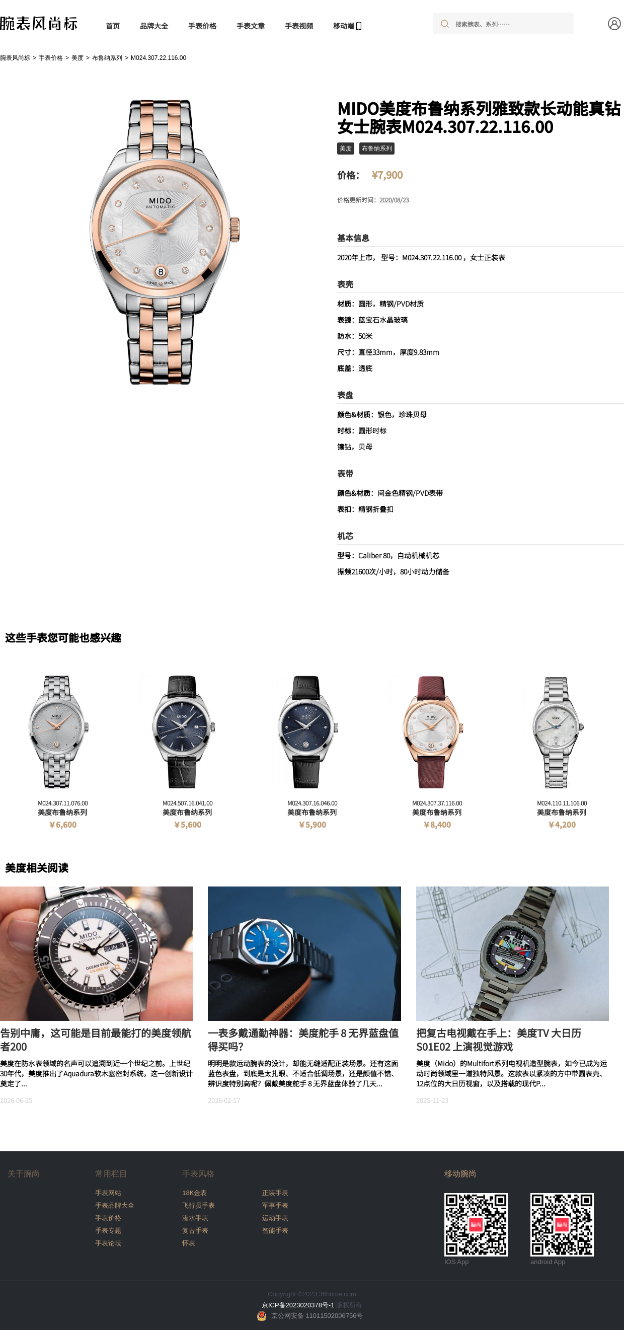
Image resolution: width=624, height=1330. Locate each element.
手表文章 (251, 26)
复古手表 (195, 1230)
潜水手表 (195, 1218)
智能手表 (275, 1230)
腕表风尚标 (15, 57)
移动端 (343, 26)
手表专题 (108, 1230)
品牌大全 (154, 26)
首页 (113, 26)
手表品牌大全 (114, 1205)
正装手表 (275, 1193)
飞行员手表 (198, 1205)
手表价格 (202, 26)
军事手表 (275, 1205)
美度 (77, 57)
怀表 (188, 1243)
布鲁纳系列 (107, 57)
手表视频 (299, 26)
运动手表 (275, 1218)
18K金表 (194, 1193)
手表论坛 (108, 1243)
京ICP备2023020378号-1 (298, 1305)
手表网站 (108, 1193)
